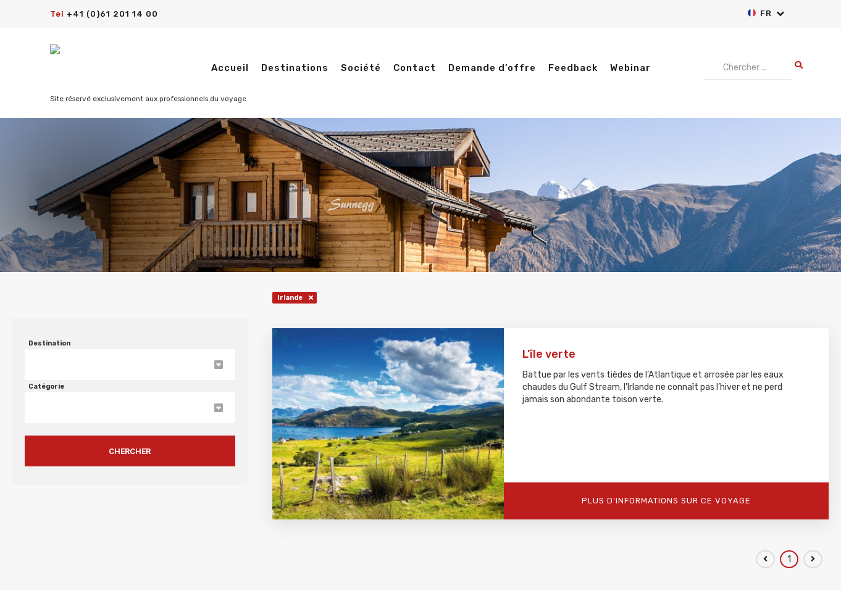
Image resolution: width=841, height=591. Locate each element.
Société (361, 67)
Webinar (630, 67)
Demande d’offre (492, 67)
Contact (414, 67)
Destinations (294, 67)
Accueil (230, 67)
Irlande (290, 298)
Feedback (573, 67)
